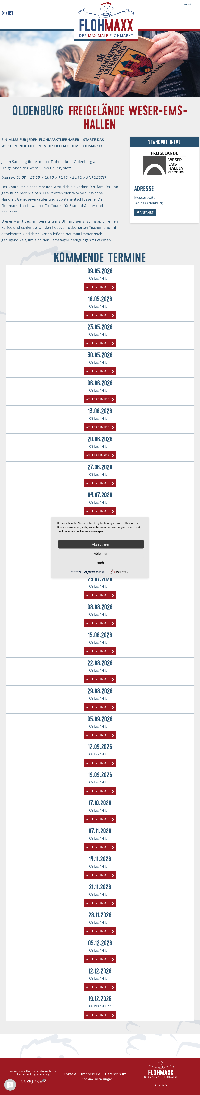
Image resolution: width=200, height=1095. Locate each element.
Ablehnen (101, 553)
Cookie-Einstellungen (97, 1079)
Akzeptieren (101, 544)
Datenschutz (115, 1074)
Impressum (90, 1074)
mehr (101, 563)
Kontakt (69, 1074)
